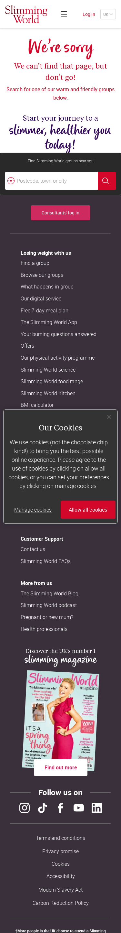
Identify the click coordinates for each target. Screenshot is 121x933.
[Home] (26, 14)
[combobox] (60, 181)
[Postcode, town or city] (51, 181)
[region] (60, 466)
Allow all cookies (88, 509)
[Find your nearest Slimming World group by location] (11, 180)
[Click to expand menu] (64, 14)
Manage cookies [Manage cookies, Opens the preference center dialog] (33, 509)
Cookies (61, 864)
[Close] (109, 417)
